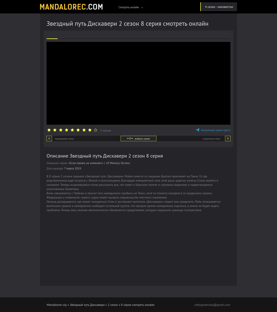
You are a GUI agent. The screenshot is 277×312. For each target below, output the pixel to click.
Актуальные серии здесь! (213, 130)
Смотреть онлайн (130, 7)
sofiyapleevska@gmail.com (212, 305)
